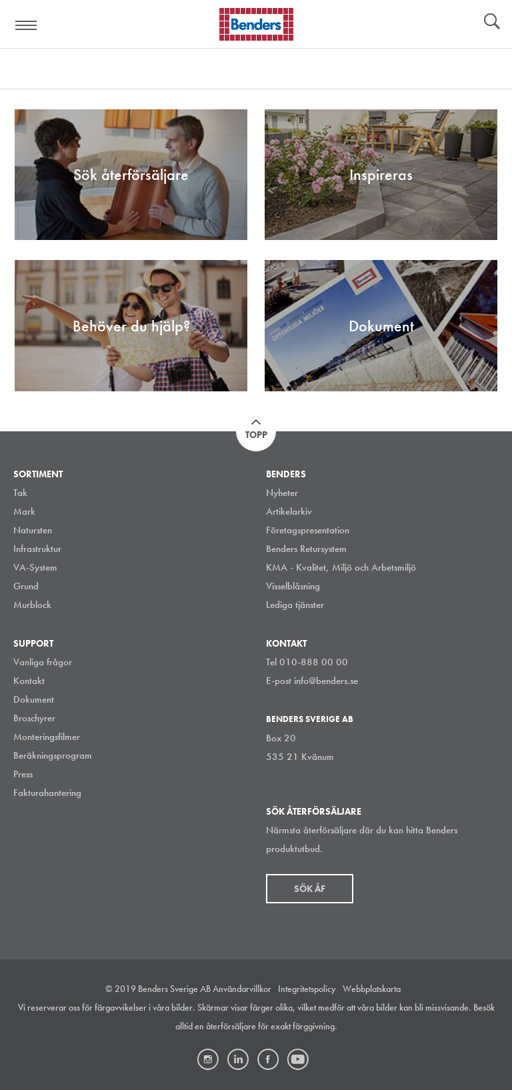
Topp (256, 435)
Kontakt (29, 680)
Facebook (268, 1059)
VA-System (35, 567)
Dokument (33, 699)
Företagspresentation (307, 530)
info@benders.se (326, 680)
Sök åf (309, 889)
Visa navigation (26, 25)
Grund (26, 586)
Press (23, 774)
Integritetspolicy (307, 989)
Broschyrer (34, 718)
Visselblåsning (293, 586)
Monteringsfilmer (46, 736)
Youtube (298, 1059)
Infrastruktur (37, 548)
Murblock (32, 604)
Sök (492, 22)
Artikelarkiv (289, 511)
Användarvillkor (242, 989)
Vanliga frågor (42, 662)
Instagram (208, 1059)
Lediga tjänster (295, 604)
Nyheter (282, 492)
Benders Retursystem (306, 548)
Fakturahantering (47, 792)
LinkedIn (238, 1059)
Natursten (32, 530)
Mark (24, 511)
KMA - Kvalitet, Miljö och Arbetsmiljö (341, 567)
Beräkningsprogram (52, 755)
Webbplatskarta (372, 989)
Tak (20, 492)
